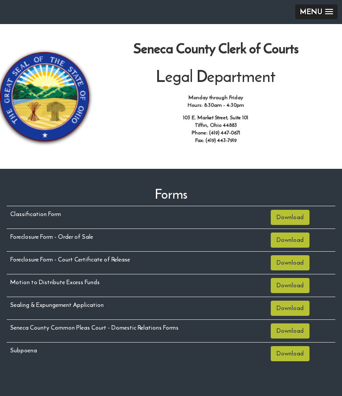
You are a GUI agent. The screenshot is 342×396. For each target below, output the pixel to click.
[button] (316, 11)
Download (290, 217)
